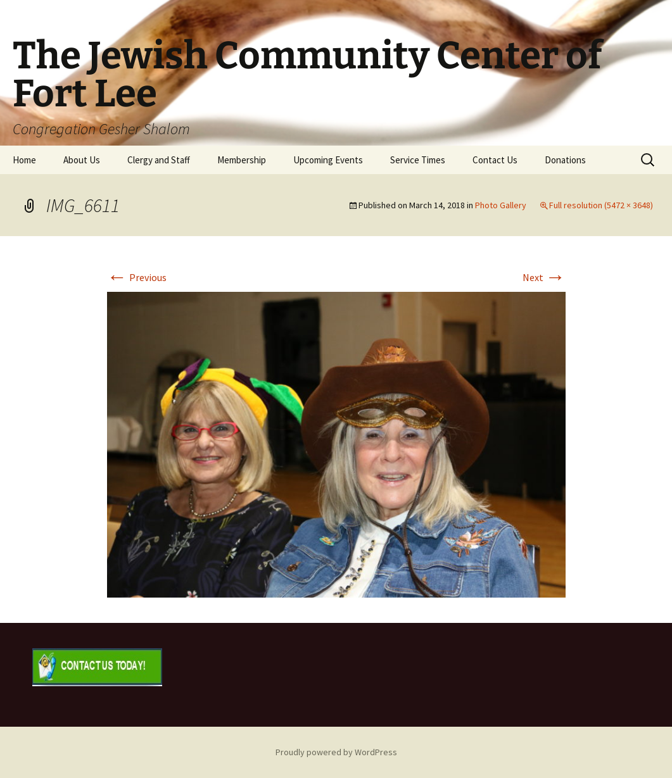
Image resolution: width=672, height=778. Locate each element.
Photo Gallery (500, 205)
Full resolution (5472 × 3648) (601, 205)
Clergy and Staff (158, 160)
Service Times (417, 160)
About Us (81, 160)
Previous (137, 277)
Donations (565, 160)
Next (544, 277)
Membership (241, 160)
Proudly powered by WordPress (336, 752)
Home (24, 160)
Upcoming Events (328, 160)
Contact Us (494, 160)
